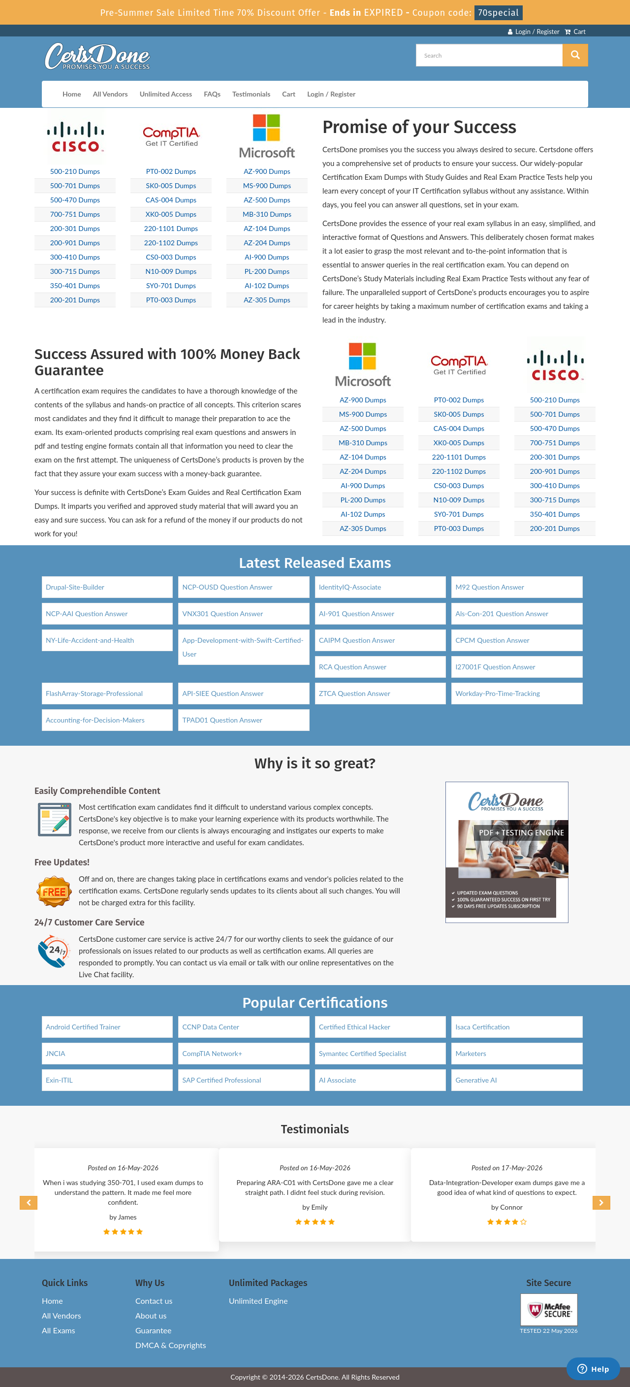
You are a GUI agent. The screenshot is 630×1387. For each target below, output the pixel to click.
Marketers (470, 1053)
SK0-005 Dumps (171, 185)
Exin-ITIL (59, 1080)
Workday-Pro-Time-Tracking (497, 693)
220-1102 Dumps (171, 242)
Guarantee (153, 1330)
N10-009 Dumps (171, 271)
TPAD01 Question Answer (222, 720)
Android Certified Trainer (83, 1027)
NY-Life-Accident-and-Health (90, 640)
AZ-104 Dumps (267, 228)
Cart (575, 31)
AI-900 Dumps (267, 257)
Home (72, 94)
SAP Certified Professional (221, 1080)
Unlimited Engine (258, 1300)
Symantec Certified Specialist (363, 1053)
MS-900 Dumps (267, 185)
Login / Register (534, 31)
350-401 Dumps (75, 285)
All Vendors (110, 94)
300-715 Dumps (75, 271)
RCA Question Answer (352, 666)
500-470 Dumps (75, 200)
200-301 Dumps (75, 228)
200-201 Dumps (75, 300)
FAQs (212, 94)
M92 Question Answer (489, 587)
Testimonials (251, 94)
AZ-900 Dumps (267, 171)
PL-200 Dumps (267, 271)
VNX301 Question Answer (222, 613)
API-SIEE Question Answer (222, 693)
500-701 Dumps (75, 185)
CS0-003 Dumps (171, 257)
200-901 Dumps (75, 242)
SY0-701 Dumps (171, 285)
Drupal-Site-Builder (75, 587)
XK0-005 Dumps (171, 214)
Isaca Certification (482, 1027)
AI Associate (337, 1080)
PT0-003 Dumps (171, 300)
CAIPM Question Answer (357, 640)
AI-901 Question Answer (356, 613)
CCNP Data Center (210, 1027)
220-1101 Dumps (171, 228)
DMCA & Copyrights (170, 1345)
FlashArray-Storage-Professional (94, 693)
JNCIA (55, 1053)
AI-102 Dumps (267, 285)
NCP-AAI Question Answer (86, 613)
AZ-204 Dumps (267, 242)
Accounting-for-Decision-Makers (95, 720)
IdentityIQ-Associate (350, 587)
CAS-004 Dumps (171, 200)
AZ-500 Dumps (267, 200)
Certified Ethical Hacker (354, 1027)
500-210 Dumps (75, 171)
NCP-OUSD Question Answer (227, 587)
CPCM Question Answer (492, 640)
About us (150, 1315)
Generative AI (476, 1080)
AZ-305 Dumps (267, 300)
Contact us (153, 1300)
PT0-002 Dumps (171, 171)
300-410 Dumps (75, 257)
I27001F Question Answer (495, 666)
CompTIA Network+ (212, 1053)
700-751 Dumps (75, 214)
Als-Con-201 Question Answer (501, 613)
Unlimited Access (166, 94)
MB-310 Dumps (267, 214)
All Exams (58, 1330)
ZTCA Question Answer (354, 693)
